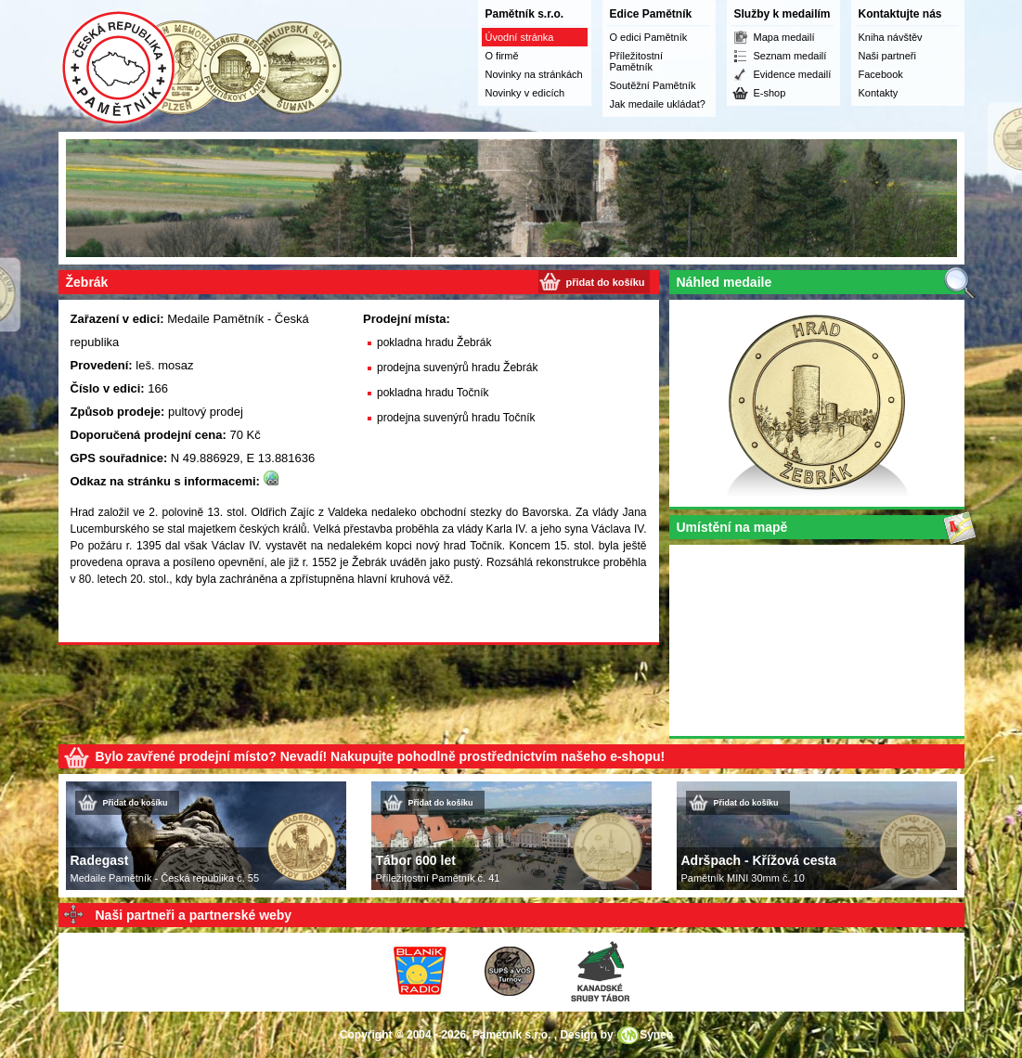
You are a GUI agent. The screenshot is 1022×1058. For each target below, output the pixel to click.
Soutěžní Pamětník (653, 85)
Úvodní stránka (519, 37)
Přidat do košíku (135, 802)
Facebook (881, 74)
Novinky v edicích (525, 92)
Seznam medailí (790, 55)
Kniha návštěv (891, 37)
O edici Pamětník (649, 37)
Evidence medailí (793, 74)
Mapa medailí (784, 37)
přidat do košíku (605, 282)
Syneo (656, 1034)
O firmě (502, 55)
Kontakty (879, 92)
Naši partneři (887, 55)
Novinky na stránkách (534, 74)
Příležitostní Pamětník (636, 61)
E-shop (770, 92)
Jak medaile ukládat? (657, 104)
